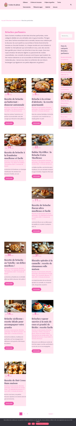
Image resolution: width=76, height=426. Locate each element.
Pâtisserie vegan (37, 7)
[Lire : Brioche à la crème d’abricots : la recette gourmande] (42, 85)
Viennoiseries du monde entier (40, 335)
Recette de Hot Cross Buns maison (15, 382)
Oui (29, 423)
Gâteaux (25, 2)
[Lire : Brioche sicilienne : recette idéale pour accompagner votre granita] (15, 306)
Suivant (51, 414)
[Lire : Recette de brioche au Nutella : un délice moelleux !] (15, 247)
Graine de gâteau (14, 5)
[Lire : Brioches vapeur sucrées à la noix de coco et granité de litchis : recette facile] (42, 306)
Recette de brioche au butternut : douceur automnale (14, 101)
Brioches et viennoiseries (11, 107)
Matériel (46, 7)
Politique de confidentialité (42, 423)
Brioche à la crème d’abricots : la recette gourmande (42, 101)
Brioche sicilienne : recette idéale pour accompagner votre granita (14, 323)
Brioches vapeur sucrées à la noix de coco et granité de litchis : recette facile (42, 323)
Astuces (53, 7)
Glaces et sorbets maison (43, 333)
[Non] (74, 422)
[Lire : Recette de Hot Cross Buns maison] (15, 367)
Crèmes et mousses (35, 2)
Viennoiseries (26, 7)
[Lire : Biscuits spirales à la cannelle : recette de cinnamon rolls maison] (42, 248)
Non (33, 423)
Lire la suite (9, 123)
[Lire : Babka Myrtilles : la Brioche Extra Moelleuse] (42, 139)
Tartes (57, 2)
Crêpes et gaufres (48, 2)
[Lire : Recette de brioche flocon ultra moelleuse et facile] (42, 193)
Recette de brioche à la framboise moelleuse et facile (14, 155)
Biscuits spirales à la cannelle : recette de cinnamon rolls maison (42, 265)
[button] (71, 5)
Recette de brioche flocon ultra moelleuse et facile (41, 208)
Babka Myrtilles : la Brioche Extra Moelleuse (42, 155)
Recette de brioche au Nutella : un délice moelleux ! (15, 262)
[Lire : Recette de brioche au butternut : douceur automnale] (15, 85)
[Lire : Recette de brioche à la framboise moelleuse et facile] (15, 140)
